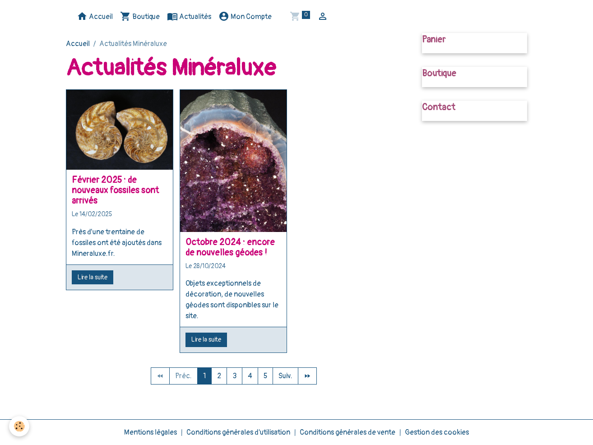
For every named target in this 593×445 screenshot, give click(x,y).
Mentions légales (150, 432)
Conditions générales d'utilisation (238, 432)
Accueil (95, 16)
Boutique (140, 16)
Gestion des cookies (437, 432)
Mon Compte (245, 16)
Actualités (189, 16)
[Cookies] (19, 426)
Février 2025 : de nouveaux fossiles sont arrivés (115, 190)
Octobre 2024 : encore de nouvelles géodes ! (230, 247)
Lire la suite (92, 277)
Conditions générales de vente (347, 432)
